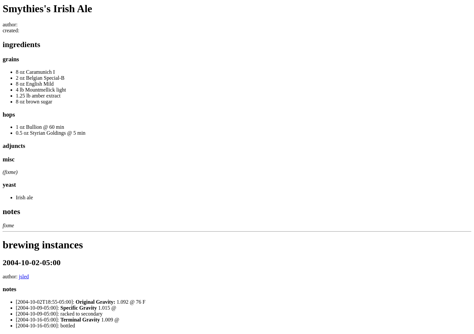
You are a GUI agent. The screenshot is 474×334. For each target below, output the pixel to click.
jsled (24, 276)
